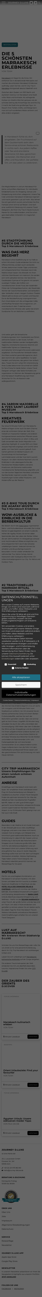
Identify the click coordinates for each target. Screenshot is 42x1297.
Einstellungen (8, 646)
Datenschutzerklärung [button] (22, 688)
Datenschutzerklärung (19, 641)
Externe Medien (20, 655)
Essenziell (10, 652)
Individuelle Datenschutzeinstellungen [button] (21, 681)
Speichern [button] (21, 672)
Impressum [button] (35, 688)
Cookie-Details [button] (8, 688)
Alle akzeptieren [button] (21, 664)
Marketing (30, 652)
